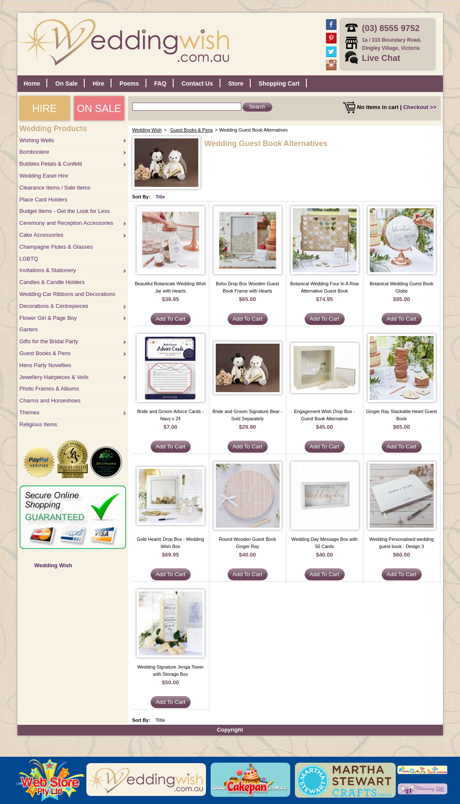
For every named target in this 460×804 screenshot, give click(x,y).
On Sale (66, 83)
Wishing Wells (37, 140)
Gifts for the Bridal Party (49, 341)
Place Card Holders (44, 199)
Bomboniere (34, 152)
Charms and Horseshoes (50, 400)
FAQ (160, 83)
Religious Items (38, 424)
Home (32, 83)
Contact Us (197, 83)
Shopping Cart (279, 83)
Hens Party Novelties (45, 365)
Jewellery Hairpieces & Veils (54, 377)
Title (160, 196)
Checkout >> (419, 107)
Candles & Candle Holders (52, 282)
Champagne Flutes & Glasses (56, 247)
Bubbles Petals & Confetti (51, 164)
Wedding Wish (53, 565)
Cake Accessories (41, 235)
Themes (30, 412)
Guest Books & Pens (45, 353)
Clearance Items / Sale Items (55, 187)
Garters (29, 329)
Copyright (230, 729)
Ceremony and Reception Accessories (66, 223)
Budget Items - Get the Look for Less (65, 211)
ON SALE (99, 108)
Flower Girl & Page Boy (48, 318)
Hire (98, 83)
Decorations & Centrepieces (54, 306)
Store (235, 83)
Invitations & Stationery (48, 270)
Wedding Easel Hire (44, 175)
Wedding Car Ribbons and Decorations (67, 294)
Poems (129, 83)
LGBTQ (29, 259)
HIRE (44, 108)
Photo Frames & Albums (49, 388)
